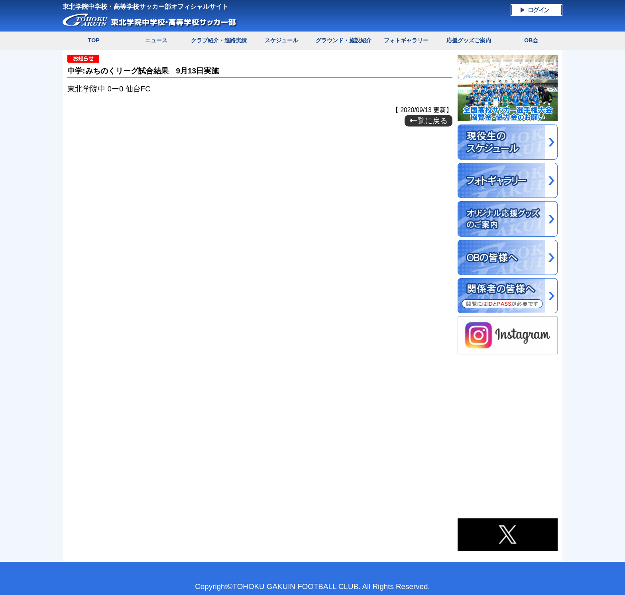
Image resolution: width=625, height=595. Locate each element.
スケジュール (281, 40)
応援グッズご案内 (468, 40)
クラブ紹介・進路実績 (219, 40)
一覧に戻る (429, 121)
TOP (94, 40)
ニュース (156, 40)
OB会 (531, 40)
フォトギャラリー (406, 40)
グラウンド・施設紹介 (343, 40)
